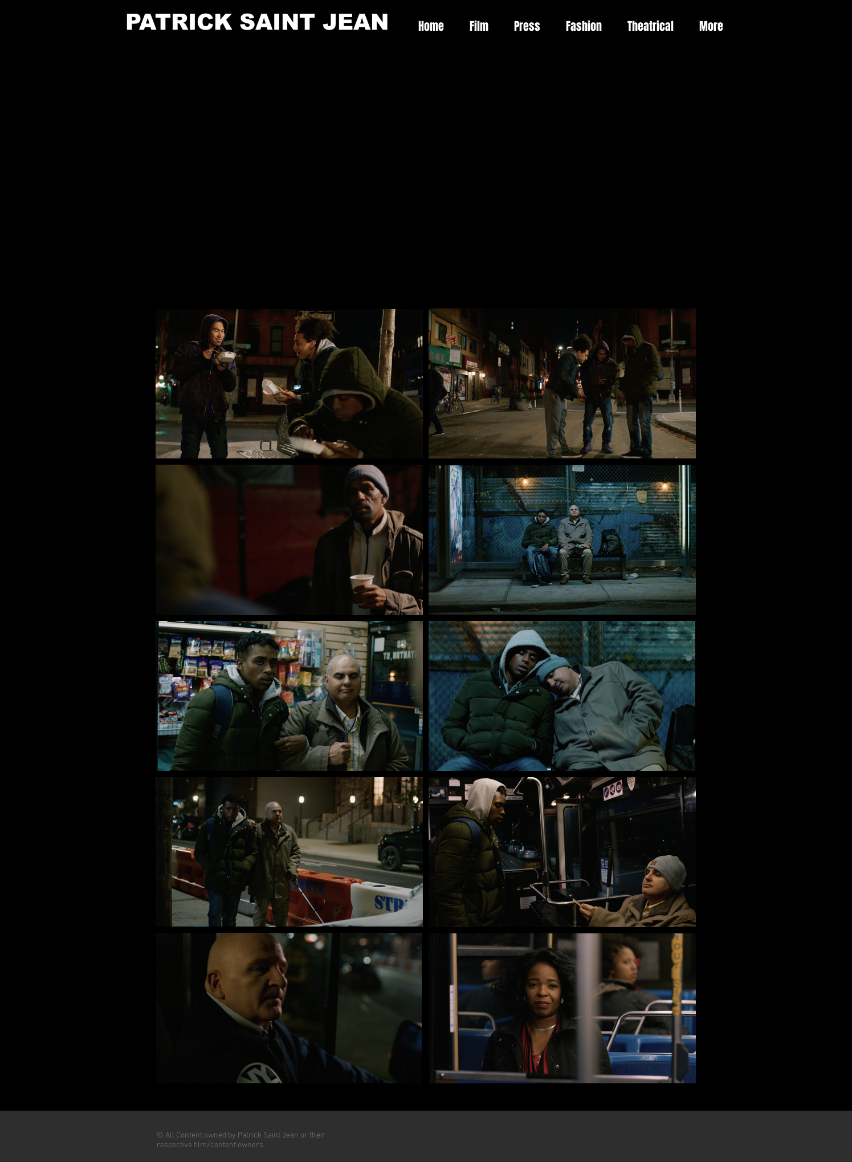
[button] (475, 26)
